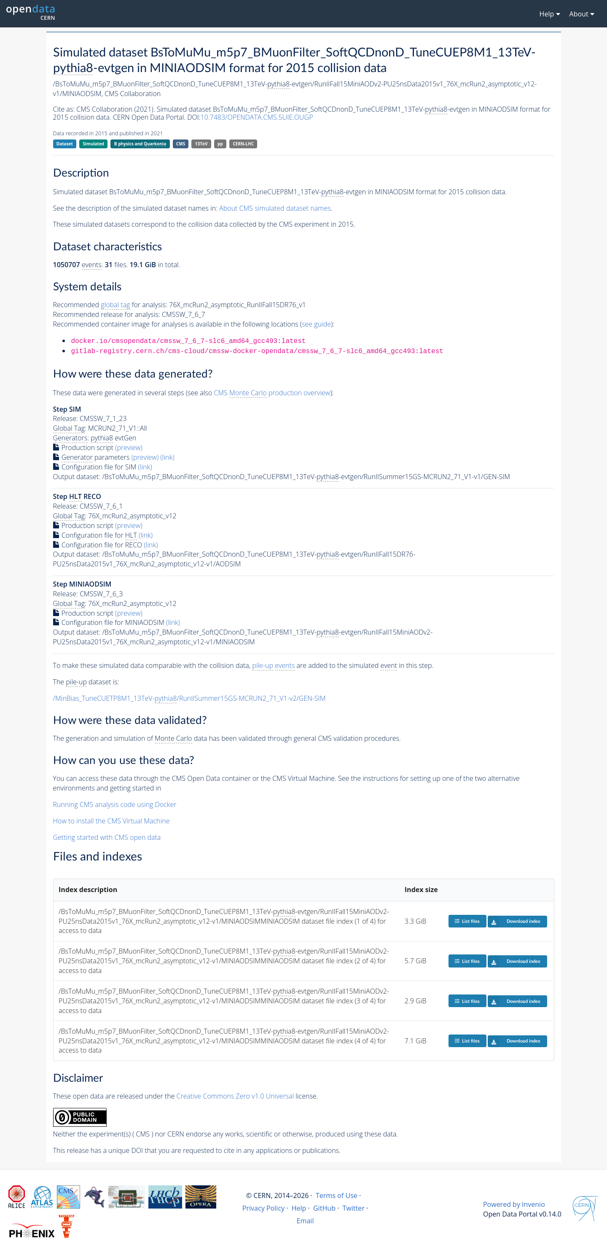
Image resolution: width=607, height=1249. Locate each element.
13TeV (201, 144)
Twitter (353, 1208)
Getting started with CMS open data (107, 837)
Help (299, 1208)
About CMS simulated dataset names (275, 208)
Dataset (64, 144)
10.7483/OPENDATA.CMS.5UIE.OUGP (257, 117)
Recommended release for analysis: (106, 314)
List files (467, 921)
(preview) (128, 447)
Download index (514, 921)
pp (220, 144)
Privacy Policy (263, 1208)
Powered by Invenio (514, 1204)
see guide (316, 324)
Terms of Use (336, 1195)
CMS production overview (272, 393)
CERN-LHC (243, 144)
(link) (167, 457)
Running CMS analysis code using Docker (115, 804)
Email (305, 1220)
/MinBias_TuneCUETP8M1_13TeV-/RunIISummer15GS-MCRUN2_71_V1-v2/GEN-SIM (189, 698)
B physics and (140, 144)
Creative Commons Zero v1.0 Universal (235, 1096)
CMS (180, 144)
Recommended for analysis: (110, 305)
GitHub (324, 1208)
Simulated (94, 144)
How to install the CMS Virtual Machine (111, 821)
